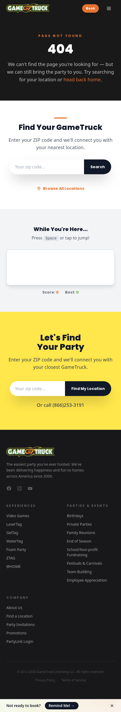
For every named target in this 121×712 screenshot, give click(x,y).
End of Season (79, 541)
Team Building (79, 571)
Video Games (17, 515)
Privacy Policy (45, 680)
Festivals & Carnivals (84, 563)
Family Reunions (81, 532)
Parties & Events (87, 505)
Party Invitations (20, 624)
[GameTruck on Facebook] (9, 488)
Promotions (16, 632)
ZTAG (10, 557)
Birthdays (75, 515)
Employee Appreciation (87, 580)
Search (97, 166)
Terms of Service (74, 680)
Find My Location (88, 388)
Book (90, 8)
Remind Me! (62, 705)
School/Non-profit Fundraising (82, 552)
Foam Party (16, 549)
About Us (14, 607)
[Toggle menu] (109, 8)
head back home (81, 79)
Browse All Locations (60, 188)
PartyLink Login (19, 641)
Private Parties (79, 524)
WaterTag (14, 541)
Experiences (21, 505)
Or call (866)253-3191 (60, 405)
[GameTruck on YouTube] (30, 488)
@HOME (13, 566)
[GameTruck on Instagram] (19, 488)
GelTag (12, 532)
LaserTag (14, 524)
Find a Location (19, 616)
